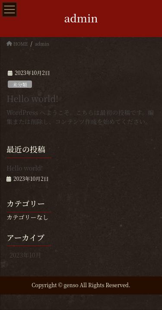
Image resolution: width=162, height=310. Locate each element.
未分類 (20, 84)
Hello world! (32, 98)
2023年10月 (25, 255)
